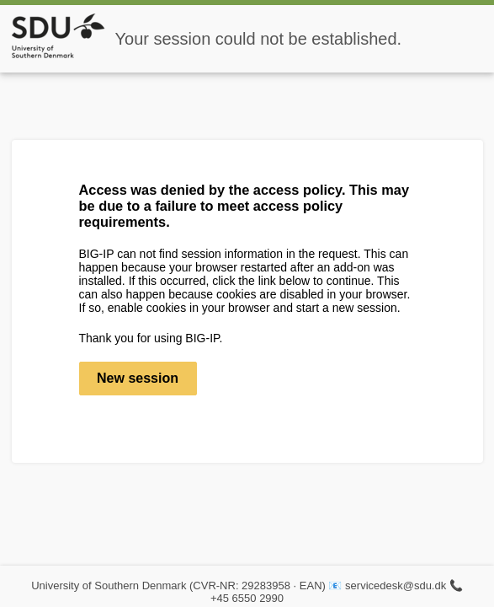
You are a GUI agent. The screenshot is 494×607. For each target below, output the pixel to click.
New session (137, 378)
